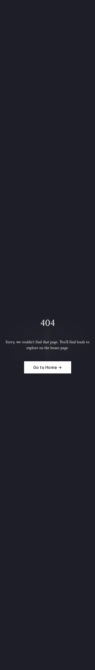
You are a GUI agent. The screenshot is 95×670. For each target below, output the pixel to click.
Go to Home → (47, 367)
